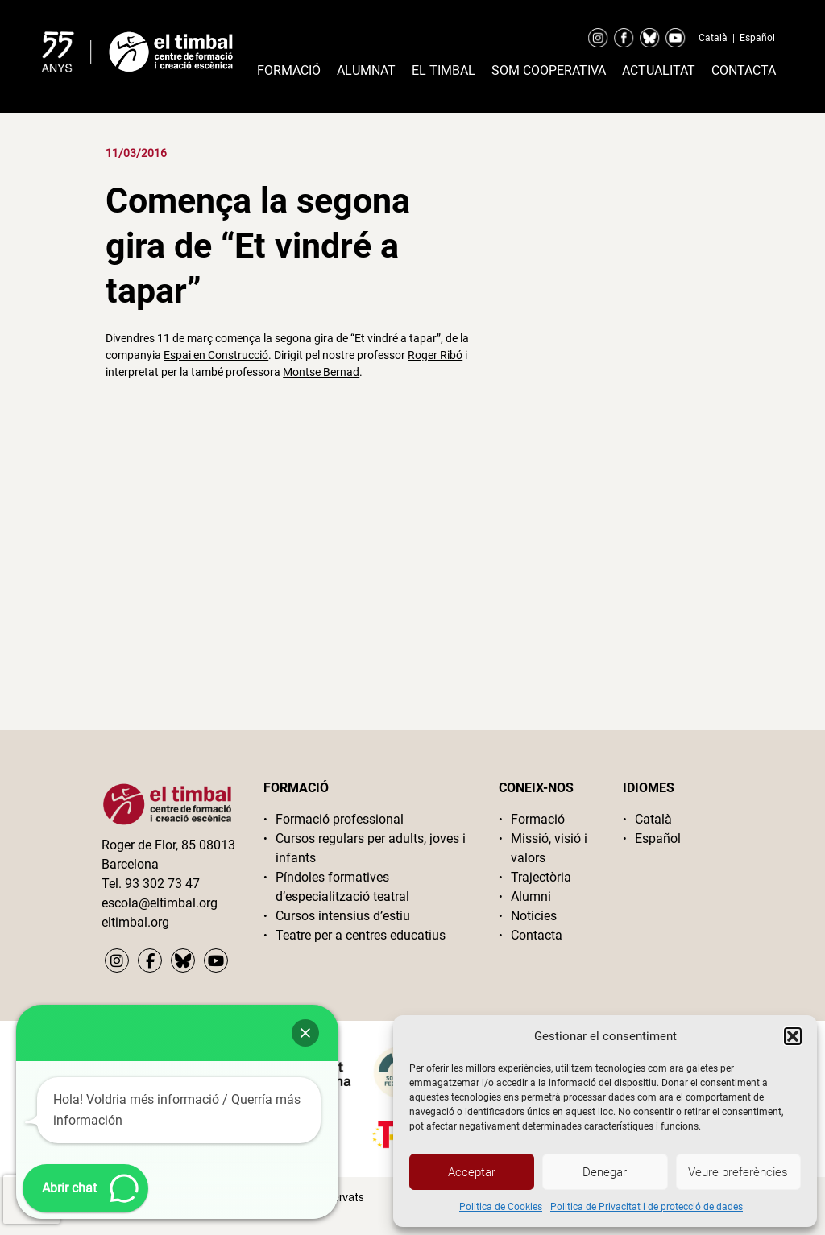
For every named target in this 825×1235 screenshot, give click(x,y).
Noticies (534, 915)
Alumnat (366, 70)
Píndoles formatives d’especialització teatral (342, 886)
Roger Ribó (435, 355)
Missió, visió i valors (549, 848)
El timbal (443, 70)
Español (757, 37)
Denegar (604, 1172)
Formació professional (340, 819)
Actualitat (658, 70)
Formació (289, 70)
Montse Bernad (321, 372)
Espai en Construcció (216, 355)
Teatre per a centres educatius (361, 935)
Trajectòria (541, 877)
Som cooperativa (548, 70)
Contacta (743, 70)
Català (713, 37)
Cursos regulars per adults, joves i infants (371, 848)
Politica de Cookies (500, 1206)
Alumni (531, 896)
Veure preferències (738, 1172)
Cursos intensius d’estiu (343, 915)
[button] (793, 1036)
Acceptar (471, 1172)
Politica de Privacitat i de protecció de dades (646, 1206)
